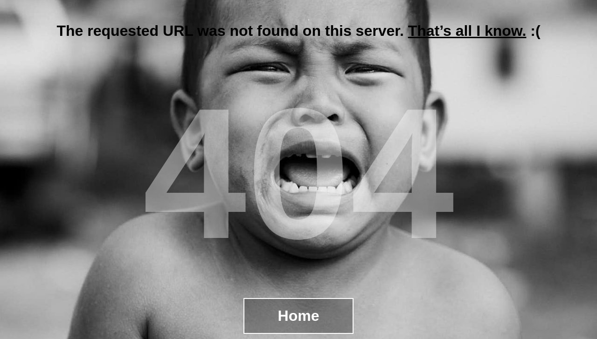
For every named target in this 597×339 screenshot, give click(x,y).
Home (298, 315)
